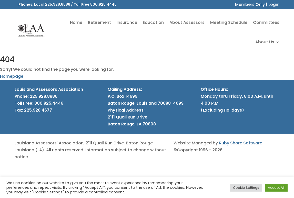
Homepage (11, 76)
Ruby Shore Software (240, 143)
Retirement (99, 22)
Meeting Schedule (228, 22)
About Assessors (187, 22)
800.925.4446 (103, 4)
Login (273, 4)
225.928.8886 (57, 4)
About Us (264, 42)
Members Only (250, 4)
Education (153, 22)
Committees (266, 22)
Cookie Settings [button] (246, 187)
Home (76, 22)
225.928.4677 (37, 110)
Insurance (127, 22)
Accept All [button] (276, 187)
